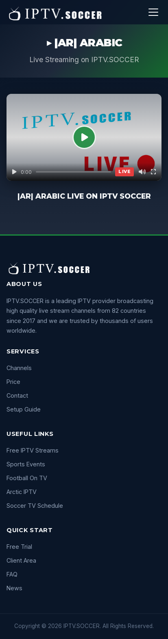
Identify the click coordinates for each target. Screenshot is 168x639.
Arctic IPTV (22, 491)
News (14, 588)
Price (13, 381)
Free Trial (19, 546)
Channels (19, 367)
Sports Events (26, 464)
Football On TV (27, 477)
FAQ (12, 574)
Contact (17, 395)
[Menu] (153, 12)
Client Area (21, 560)
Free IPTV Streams (33, 450)
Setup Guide (24, 409)
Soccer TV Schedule (35, 505)
